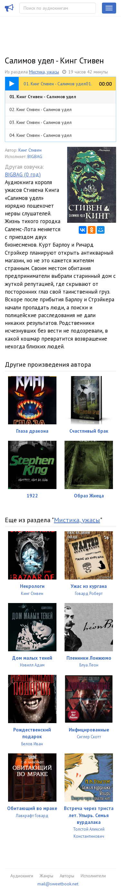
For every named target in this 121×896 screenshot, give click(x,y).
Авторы (67, 876)
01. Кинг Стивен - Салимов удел (42, 96)
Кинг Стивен (30, 150)
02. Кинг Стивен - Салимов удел (40, 109)
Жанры (46, 876)
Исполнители (93, 876)
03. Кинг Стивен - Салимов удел (40, 122)
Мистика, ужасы (44, 72)
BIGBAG (34, 156)
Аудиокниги (21, 876)
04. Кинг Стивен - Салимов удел (40, 135)
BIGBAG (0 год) (23, 174)
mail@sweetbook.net (57, 884)
